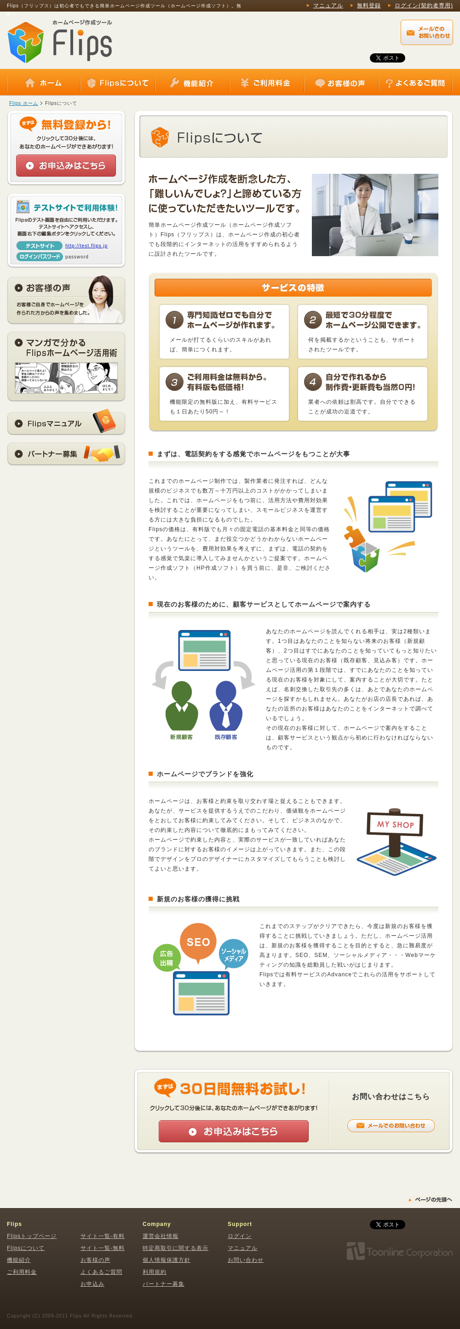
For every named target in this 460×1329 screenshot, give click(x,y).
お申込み (92, 1284)
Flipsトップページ (32, 1236)
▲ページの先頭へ (430, 1199)
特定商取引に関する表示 (175, 1248)
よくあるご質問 (415, 83)
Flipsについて (117, 83)
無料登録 (369, 5)
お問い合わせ (246, 1260)
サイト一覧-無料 (102, 1248)
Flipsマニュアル (66, 422)
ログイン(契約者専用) (424, 5)
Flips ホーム (23, 103)
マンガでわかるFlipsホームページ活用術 (66, 367)
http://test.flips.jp (86, 245)
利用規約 (155, 1272)
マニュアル (328, 5)
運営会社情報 (160, 1236)
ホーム (43, 83)
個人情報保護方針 (166, 1260)
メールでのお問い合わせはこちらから (391, 1125)
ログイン (240, 1236)
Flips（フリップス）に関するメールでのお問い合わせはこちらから (427, 32)
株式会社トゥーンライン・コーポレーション (399, 1251)
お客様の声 (341, 83)
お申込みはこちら (66, 166)
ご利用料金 (267, 83)
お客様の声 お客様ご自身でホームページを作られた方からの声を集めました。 (66, 300)
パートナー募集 (66, 454)
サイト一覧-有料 (102, 1236)
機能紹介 (192, 83)
